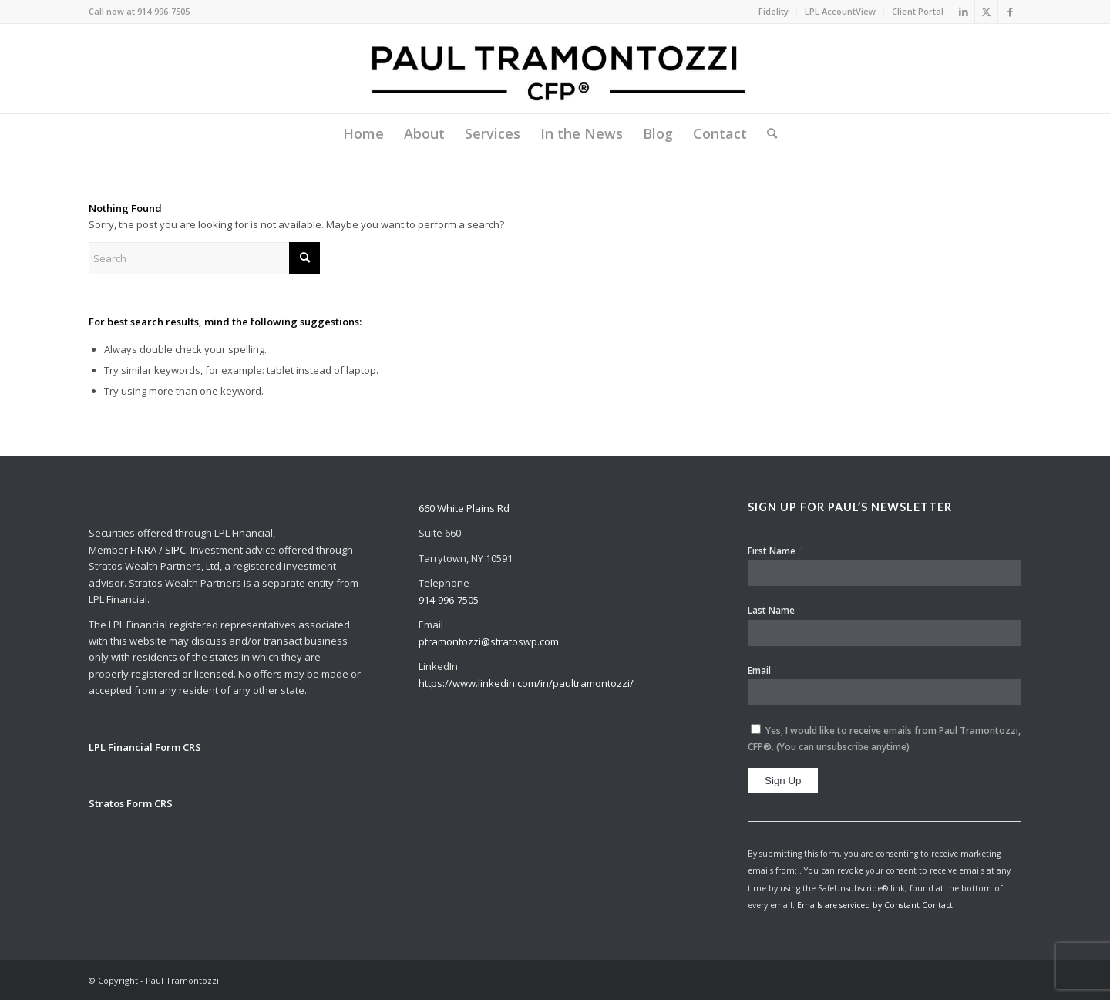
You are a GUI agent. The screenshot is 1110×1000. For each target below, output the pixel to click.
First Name (775, 550)
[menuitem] (774, 11)
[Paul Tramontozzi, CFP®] (555, 68)
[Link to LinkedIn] (963, 11)
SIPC (175, 550)
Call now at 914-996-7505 (139, 11)
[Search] (767, 133)
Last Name (775, 610)
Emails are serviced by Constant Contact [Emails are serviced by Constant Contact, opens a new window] (875, 905)
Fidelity (773, 11)
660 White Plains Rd (464, 508)
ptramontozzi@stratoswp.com (489, 641)
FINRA (143, 550)
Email (763, 670)
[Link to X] (986, 11)
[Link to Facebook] (1009, 11)
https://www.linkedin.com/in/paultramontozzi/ (526, 683)
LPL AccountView (840, 11)
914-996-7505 (449, 600)
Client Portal (918, 11)
